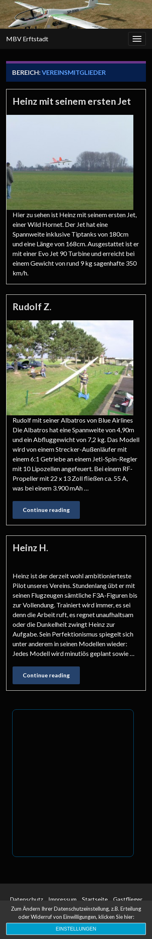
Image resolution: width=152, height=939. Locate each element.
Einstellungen (76, 929)
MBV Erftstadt (27, 38)
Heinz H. (30, 547)
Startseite (95, 899)
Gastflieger (127, 899)
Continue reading (46, 509)
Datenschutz (26, 899)
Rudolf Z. (32, 306)
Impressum (62, 899)
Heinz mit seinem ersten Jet (72, 101)
